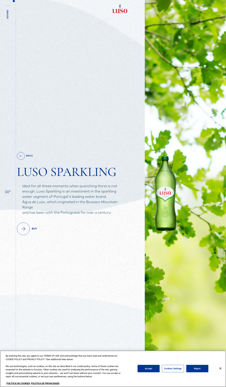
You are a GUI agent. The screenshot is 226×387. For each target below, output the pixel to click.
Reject (197, 368)
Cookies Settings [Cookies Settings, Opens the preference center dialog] (173, 368)
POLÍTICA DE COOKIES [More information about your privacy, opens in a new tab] (18, 383)
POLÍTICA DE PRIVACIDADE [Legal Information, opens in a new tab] (45, 383)
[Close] (220, 368)
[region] (113, 369)
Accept (148, 368)
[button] (7, 191)
